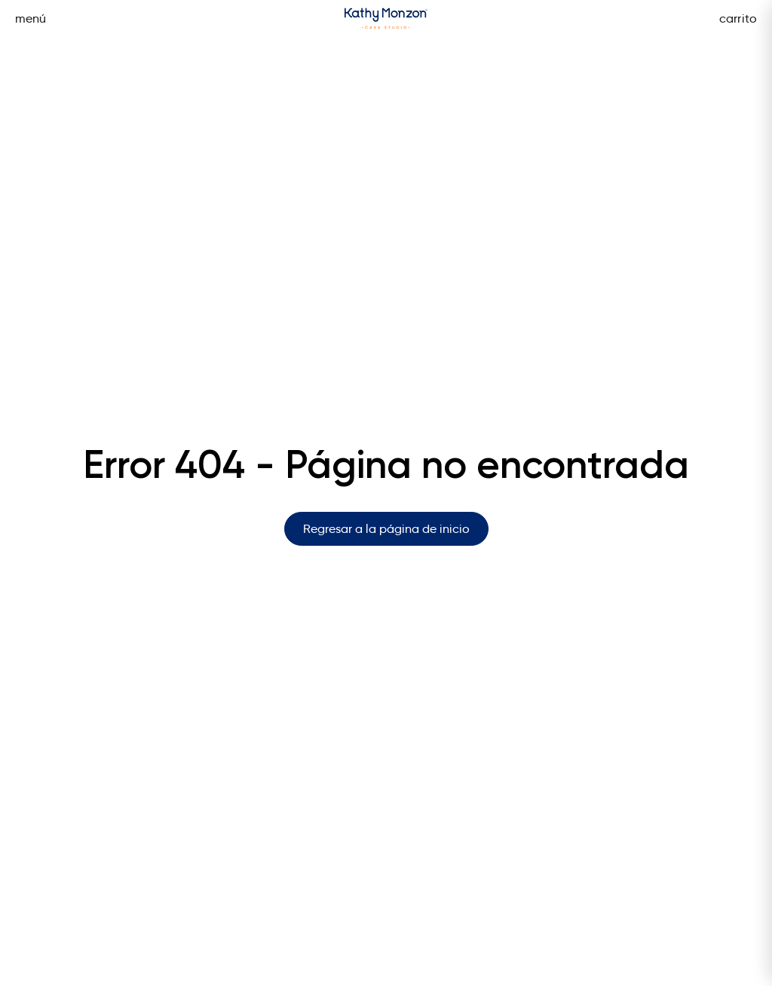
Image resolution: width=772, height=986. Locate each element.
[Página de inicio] (386, 18)
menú (31, 18)
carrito (738, 18)
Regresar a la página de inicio (386, 529)
